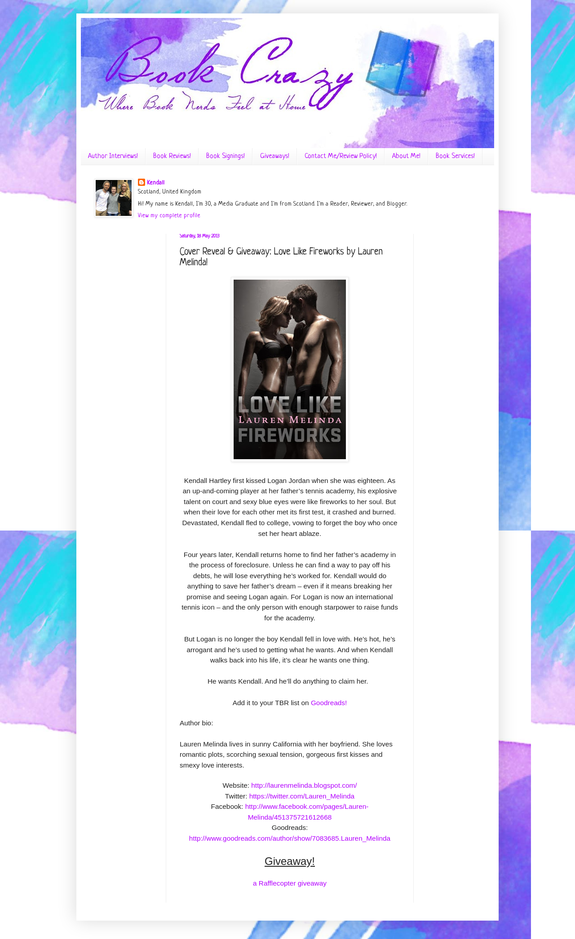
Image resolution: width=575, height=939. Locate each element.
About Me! (406, 156)
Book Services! (455, 156)
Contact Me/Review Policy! (341, 156)
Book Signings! (225, 156)
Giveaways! (274, 156)
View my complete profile (169, 215)
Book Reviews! (172, 156)
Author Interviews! (113, 156)
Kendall (155, 183)
